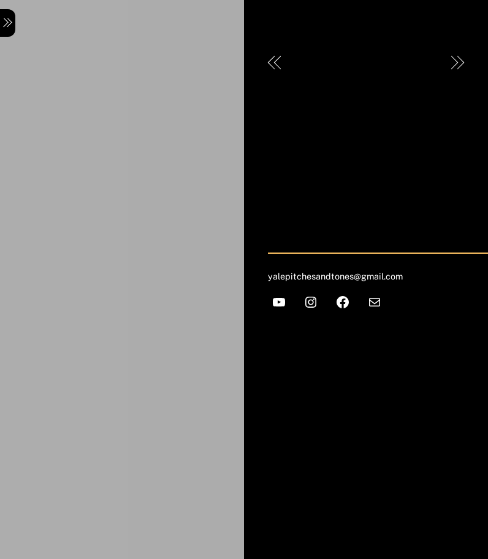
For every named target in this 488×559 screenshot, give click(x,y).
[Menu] (7, 23)
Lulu (430, 62)
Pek (300, 62)
